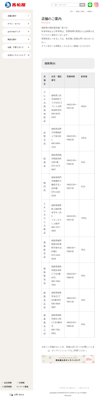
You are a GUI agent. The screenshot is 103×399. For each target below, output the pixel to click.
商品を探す (10, 39)
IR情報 (22, 383)
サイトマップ (84, 388)
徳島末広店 (45, 300)
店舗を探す (10, 16)
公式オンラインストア (14, 55)
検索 (82, 5)
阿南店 (45, 162)
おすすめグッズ (12, 31)
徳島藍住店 (45, 249)
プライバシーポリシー (68, 388)
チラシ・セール (12, 24)
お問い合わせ (19, 395)
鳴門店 (45, 186)
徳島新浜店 (45, 275)
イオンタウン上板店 (45, 218)
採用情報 (8, 387)
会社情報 (8, 383)
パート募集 (23, 387)
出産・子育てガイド (14, 47)
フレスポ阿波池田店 (45, 106)
